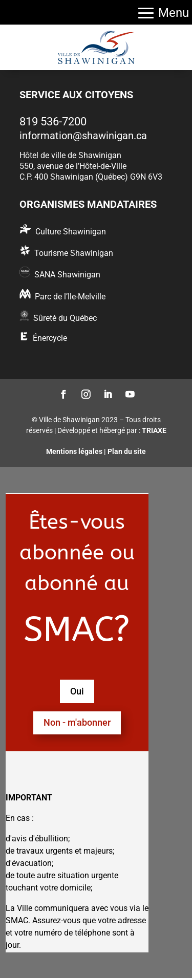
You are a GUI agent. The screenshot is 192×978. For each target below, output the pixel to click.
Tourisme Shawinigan (73, 253)
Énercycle (50, 338)
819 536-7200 (53, 121)
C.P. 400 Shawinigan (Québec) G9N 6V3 (90, 177)
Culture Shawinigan (70, 231)
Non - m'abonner (77, 722)
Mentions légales (74, 451)
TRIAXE (154, 430)
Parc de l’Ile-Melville (70, 296)
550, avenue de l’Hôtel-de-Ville (72, 166)
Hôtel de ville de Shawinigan (70, 155)
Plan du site (127, 451)
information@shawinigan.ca (83, 135)
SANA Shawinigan (67, 274)
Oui (77, 691)
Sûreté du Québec (65, 318)
